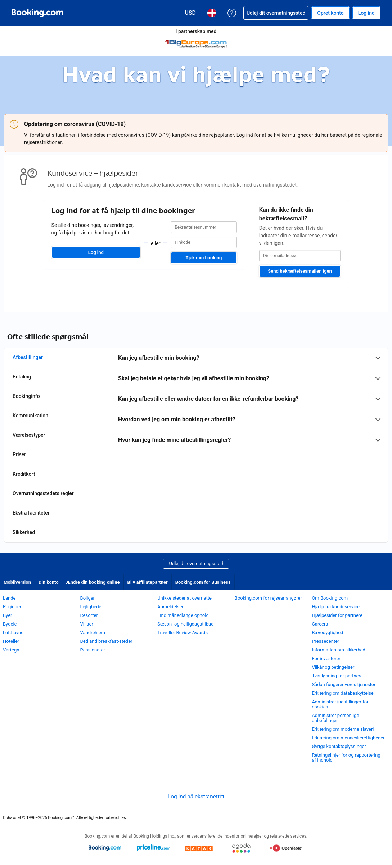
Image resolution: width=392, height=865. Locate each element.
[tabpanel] (250, 399)
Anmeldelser (170, 606)
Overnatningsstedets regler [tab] (43, 493)
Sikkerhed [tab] (24, 532)
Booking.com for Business (203, 582)
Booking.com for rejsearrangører (268, 598)
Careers (320, 624)
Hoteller (11, 641)
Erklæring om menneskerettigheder (348, 737)
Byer (7, 615)
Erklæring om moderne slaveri (343, 729)
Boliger (87, 598)
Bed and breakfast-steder (106, 641)
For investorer (326, 658)
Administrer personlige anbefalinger (335, 718)
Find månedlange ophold (183, 615)
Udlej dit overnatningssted (196, 563)
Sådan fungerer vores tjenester (343, 684)
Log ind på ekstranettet (196, 796)
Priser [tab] (19, 454)
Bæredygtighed (327, 632)
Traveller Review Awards (182, 632)
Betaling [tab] (22, 377)
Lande (9, 598)
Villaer (86, 624)
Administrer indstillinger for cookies (340, 704)
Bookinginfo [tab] (26, 396)
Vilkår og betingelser (333, 667)
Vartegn (11, 650)
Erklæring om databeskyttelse (342, 693)
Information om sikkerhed (338, 650)
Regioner (12, 606)
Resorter (89, 615)
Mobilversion (17, 582)
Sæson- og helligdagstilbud (185, 624)
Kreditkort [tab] (24, 474)
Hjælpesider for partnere (337, 615)
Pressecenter (325, 641)
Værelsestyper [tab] (29, 435)
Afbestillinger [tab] (28, 357)
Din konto (49, 582)
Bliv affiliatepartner (147, 582)
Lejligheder (91, 606)
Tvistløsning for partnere (337, 675)
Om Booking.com (330, 598)
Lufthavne (13, 632)
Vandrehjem (92, 632)
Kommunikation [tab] (30, 415)
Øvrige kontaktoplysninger (339, 746)
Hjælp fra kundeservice (335, 606)
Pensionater (92, 650)
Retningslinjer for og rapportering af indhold (346, 757)
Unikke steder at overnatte (184, 598)
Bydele (10, 624)
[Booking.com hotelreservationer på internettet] (37, 13)
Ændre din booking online (93, 582)
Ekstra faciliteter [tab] (31, 513)
